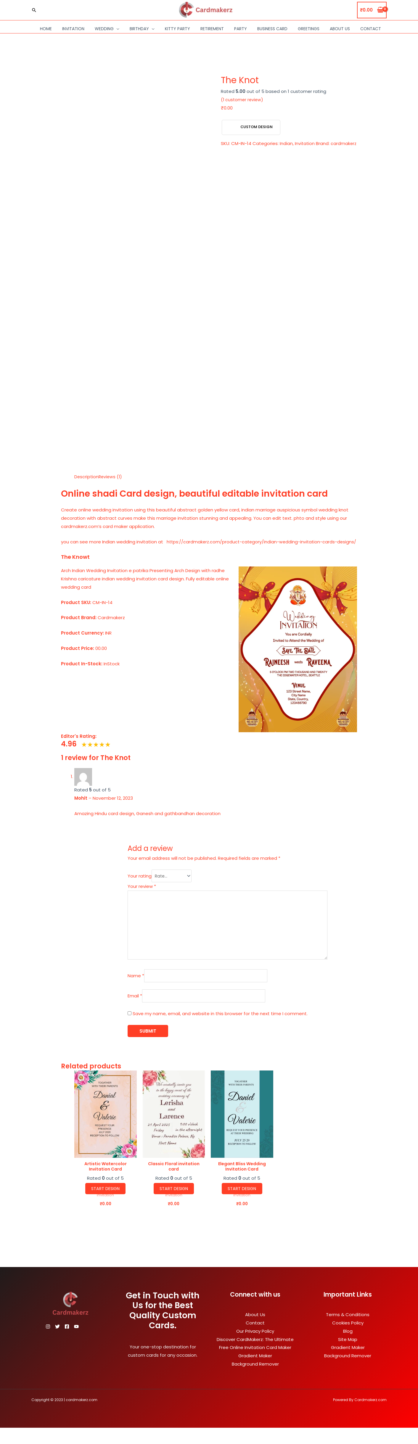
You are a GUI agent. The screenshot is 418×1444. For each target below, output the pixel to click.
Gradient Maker (255, 1372)
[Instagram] (48, 1343)
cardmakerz (234, 152)
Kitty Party (177, 29)
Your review (128, 895)
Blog (348, 1347)
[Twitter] (61, 1343)
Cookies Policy (348, 1339)
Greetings (308, 29)
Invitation (73, 29)
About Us (340, 29)
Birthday (139, 29)
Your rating (126, 884)
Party (240, 29)
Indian (286, 144)
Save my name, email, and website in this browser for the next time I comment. (206, 1029)
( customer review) (243, 99)
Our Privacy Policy (255, 1347)
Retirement (212, 29)
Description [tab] (86, 477)
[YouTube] (87, 1343)
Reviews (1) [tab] (111, 477)
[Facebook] (74, 1343)
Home (46, 29)
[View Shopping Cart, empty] (372, 10)
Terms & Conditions (347, 1331)
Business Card (272, 29)
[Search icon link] (34, 10)
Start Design (105, 1205)
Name (122, 989)
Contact (370, 29)
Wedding (104, 29)
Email (121, 1010)
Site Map (347, 1355)
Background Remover (255, 1380)
